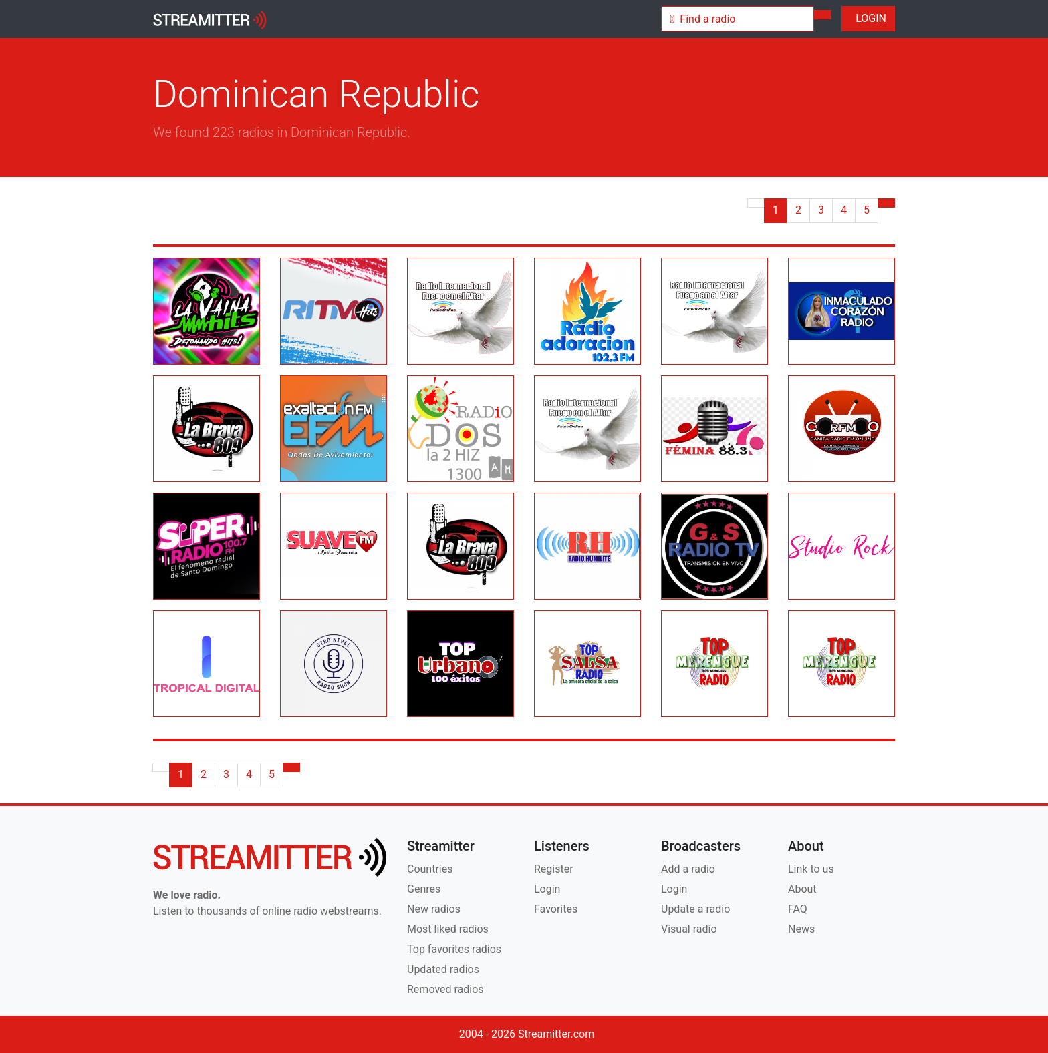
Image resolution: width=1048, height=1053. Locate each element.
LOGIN (868, 18)
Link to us (811, 869)
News (801, 929)
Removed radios (445, 989)
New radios (434, 909)
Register (553, 869)
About (802, 889)
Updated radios (443, 969)
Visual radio (689, 929)
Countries (429, 869)
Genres (423, 889)
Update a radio (695, 909)
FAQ (797, 909)
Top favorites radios (454, 949)
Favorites (555, 909)
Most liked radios (448, 929)
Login (547, 889)
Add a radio (688, 869)
